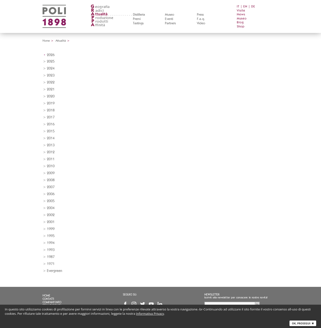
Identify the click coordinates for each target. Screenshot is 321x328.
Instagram (134, 304)
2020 (51, 96)
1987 (51, 257)
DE (253, 6)
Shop (241, 26)
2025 (51, 61)
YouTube (151, 304)
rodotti (99, 21)
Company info (52, 302)
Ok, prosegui (303, 323)
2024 (51, 68)
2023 (51, 75)
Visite (241, 10)
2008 (51, 180)
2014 (51, 138)
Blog (240, 22)
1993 (51, 250)
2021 (51, 89)
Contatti (48, 298)
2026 (51, 55)
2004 (51, 208)
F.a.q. (201, 19)
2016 (51, 124)
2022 (51, 82)
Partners (170, 23)
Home (46, 40)
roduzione (102, 18)
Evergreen (54, 271)
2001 (51, 222)
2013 (51, 145)
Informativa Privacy (150, 313)
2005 (51, 201)
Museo (169, 14)
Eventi (169, 19)
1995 (51, 236)
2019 (51, 103)
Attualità (61, 40)
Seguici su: (130, 294)
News (241, 14)
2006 (51, 194)
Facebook (125, 304)
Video (201, 23)
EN (245, 6)
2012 (51, 152)
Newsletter (212, 294)
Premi (137, 19)
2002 (51, 215)
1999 (51, 229)
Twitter (142, 304)
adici (97, 11)
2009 (51, 173)
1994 (51, 243)
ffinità (98, 25)
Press (200, 14)
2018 (51, 110)
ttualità (99, 14)
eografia (100, 7)
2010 (51, 166)
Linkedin (159, 304)
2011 (51, 159)
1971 (51, 264)
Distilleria (139, 14)
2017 (51, 117)
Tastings (138, 23)
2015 (51, 131)
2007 (51, 187)
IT (238, 6)
